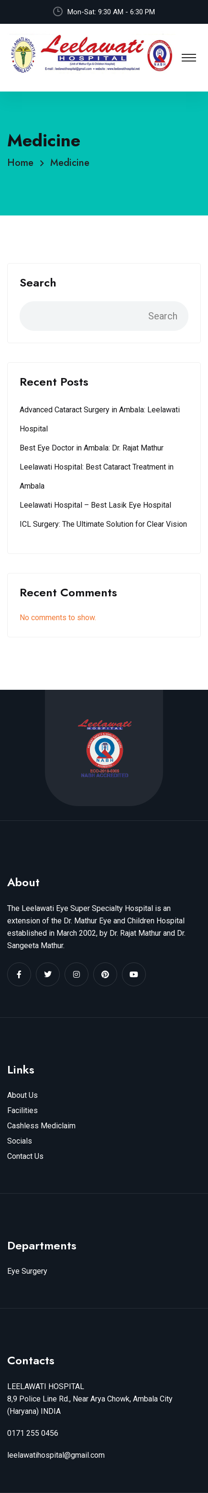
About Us (22, 1095)
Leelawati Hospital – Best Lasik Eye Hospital (95, 505)
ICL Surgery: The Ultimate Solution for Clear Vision (103, 524)
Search (38, 283)
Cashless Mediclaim (41, 1125)
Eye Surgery (27, 1271)
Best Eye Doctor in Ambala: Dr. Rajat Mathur (92, 447)
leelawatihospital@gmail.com (56, 1455)
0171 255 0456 (32, 1433)
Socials (19, 1140)
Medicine (69, 163)
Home (23, 163)
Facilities (22, 1110)
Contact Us (25, 1156)
